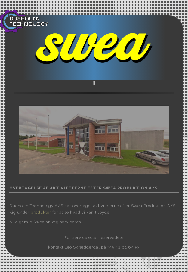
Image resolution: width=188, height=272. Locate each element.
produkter (41, 212)
